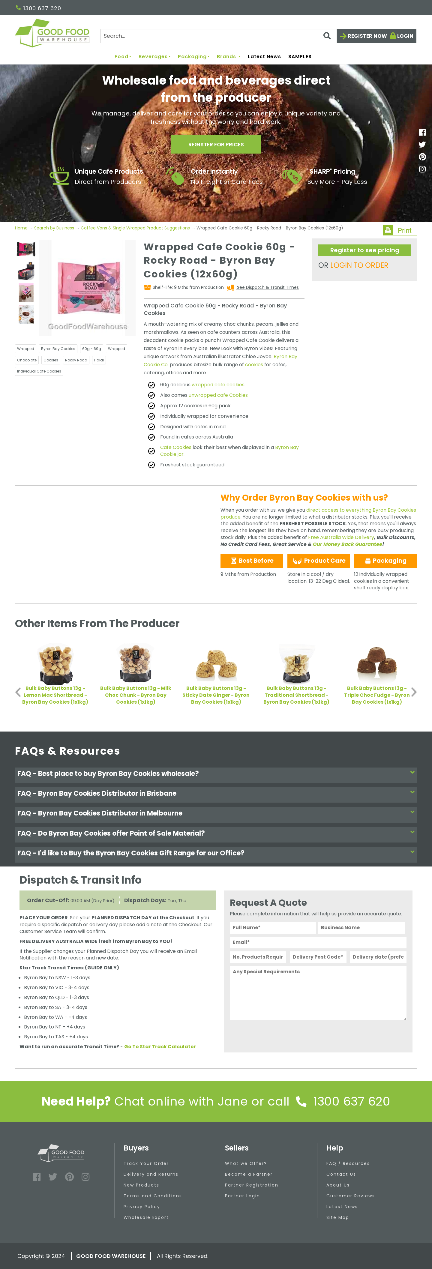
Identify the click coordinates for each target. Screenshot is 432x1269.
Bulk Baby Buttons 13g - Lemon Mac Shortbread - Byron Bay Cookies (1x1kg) (55, 695)
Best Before (252, 560)
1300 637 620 (38, 8)
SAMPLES (300, 57)
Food (123, 57)
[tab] (216, 775)
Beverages (155, 57)
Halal (99, 360)
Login (405, 36)
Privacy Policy (142, 1207)
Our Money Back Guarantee (347, 544)
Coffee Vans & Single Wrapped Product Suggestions (135, 228)
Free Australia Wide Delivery (341, 537)
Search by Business (54, 228)
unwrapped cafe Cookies (218, 395)
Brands (229, 57)
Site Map (337, 1217)
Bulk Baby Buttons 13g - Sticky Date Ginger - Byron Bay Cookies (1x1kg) (216, 695)
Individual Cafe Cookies (39, 371)
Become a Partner (249, 1174)
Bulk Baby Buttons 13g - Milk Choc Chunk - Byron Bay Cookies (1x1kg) (135, 695)
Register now (367, 36)
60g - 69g (91, 348)
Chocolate (27, 360)
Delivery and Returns (151, 1174)
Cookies (51, 360)
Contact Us (341, 1174)
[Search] (218, 36)
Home (22, 228)
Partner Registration (251, 1185)
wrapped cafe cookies (218, 384)
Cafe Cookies (175, 447)
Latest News (264, 57)
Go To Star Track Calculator (160, 1046)
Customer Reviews (350, 1196)
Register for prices (216, 144)
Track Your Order (146, 1163)
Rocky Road (76, 360)
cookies (254, 364)
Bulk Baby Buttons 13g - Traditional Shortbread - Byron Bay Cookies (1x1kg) (296, 695)
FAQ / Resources (348, 1163)
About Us (338, 1185)
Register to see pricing (364, 250)
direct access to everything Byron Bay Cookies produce (318, 513)
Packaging (194, 57)
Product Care (319, 560)
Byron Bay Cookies (58, 348)
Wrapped (25, 348)
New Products (141, 1185)
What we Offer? (246, 1163)
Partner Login (242, 1196)
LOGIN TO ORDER (359, 265)
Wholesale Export (146, 1217)
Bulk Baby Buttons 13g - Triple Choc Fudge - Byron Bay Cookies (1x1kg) (377, 695)
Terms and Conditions (153, 1196)
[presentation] (275, 1034)
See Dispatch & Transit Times (267, 287)
